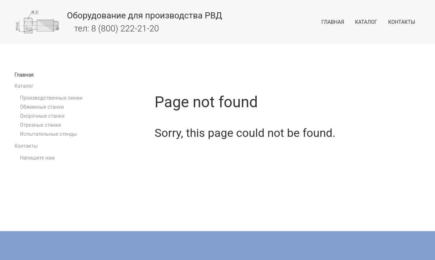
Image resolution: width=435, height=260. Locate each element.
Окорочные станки (42, 116)
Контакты (401, 22)
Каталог (366, 22)
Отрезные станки (40, 125)
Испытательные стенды (48, 134)
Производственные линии (51, 98)
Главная (332, 22)
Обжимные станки (42, 107)
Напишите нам (37, 158)
